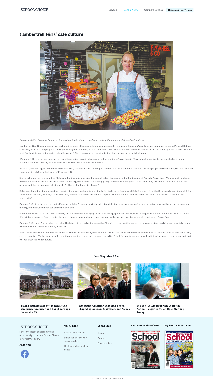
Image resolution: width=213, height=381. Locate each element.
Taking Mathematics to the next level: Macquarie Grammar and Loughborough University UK (45, 309)
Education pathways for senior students (76, 339)
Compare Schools (153, 9)
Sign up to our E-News (181, 10)
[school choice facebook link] (25, 356)
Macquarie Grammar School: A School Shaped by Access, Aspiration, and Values (104, 307)
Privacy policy (105, 343)
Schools (113, 9)
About (101, 333)
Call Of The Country (74, 332)
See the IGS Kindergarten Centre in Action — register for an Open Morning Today (160, 309)
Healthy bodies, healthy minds (76, 348)
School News (131, 9)
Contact (102, 338)
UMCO (100, 378)
